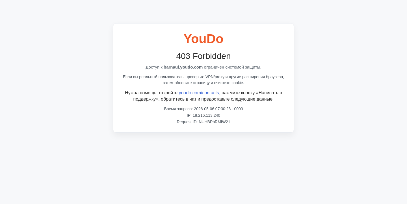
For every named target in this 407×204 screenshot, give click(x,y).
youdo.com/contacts (199, 92)
